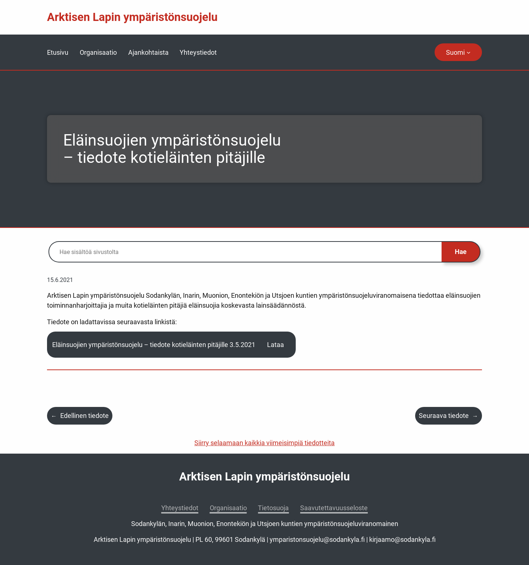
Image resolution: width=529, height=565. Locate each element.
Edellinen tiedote (84, 415)
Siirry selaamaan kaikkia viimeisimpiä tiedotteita (264, 443)
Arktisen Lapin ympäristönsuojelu (132, 17)
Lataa (275, 344)
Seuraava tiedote (444, 415)
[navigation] (458, 52)
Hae (461, 251)
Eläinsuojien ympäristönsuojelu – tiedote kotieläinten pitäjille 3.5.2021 (153, 344)
